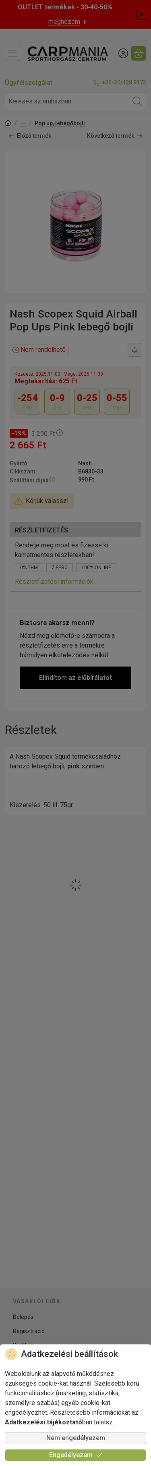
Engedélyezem (75, 1455)
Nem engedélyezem (75, 1438)
